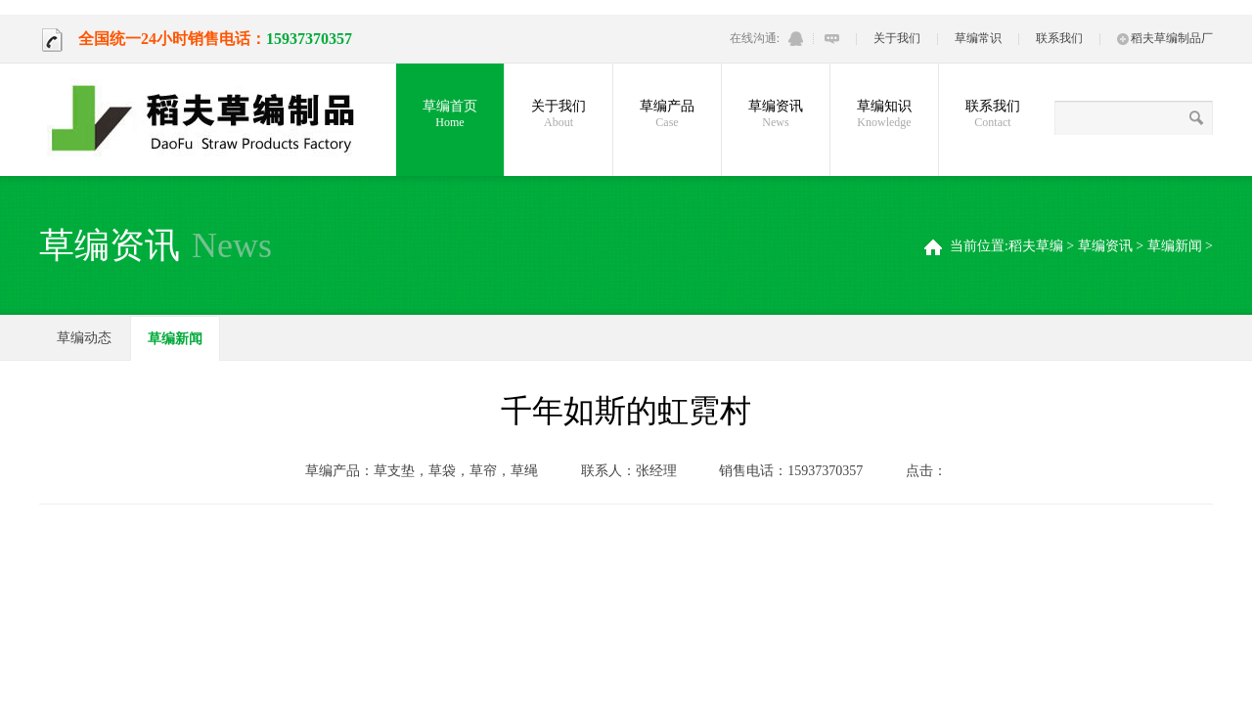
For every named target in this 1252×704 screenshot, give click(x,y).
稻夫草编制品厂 (1165, 38)
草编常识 (978, 38)
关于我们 (896, 38)
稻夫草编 (1035, 246)
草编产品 (667, 114)
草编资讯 (775, 114)
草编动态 (84, 337)
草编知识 (884, 114)
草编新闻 (1174, 246)
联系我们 (1059, 38)
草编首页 (450, 114)
